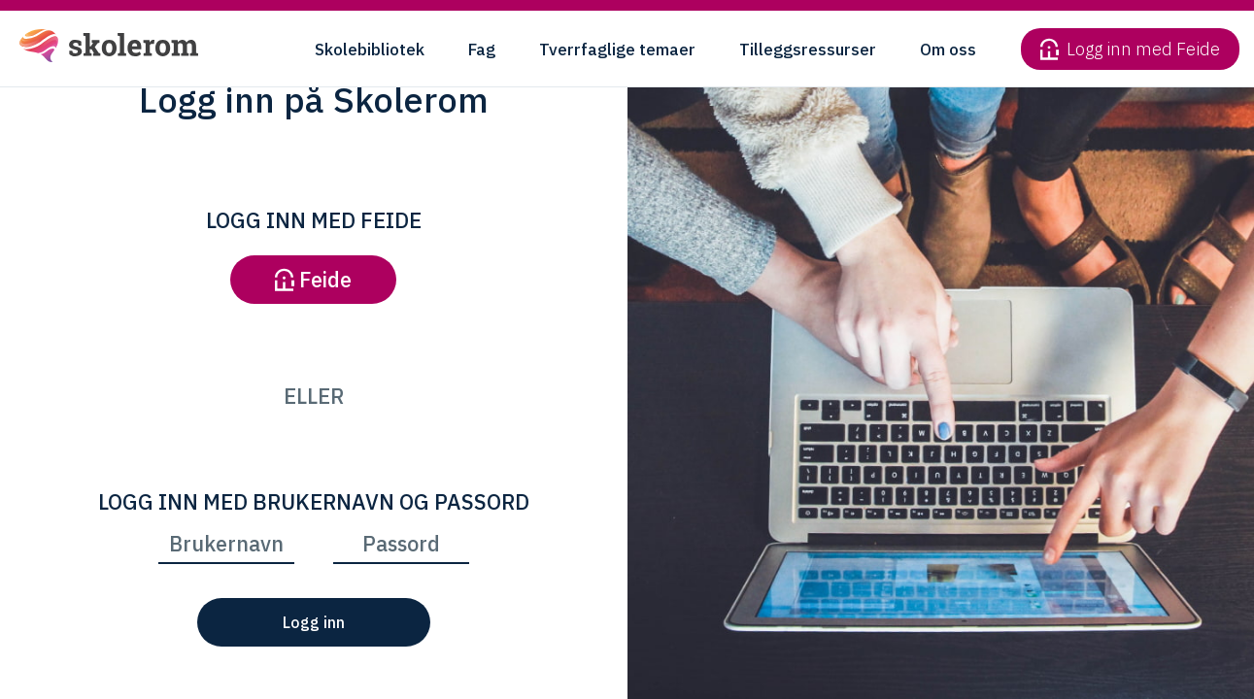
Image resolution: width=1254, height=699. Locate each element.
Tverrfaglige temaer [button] (617, 49)
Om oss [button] (948, 49)
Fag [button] (481, 49)
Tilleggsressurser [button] (807, 49)
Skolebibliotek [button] (369, 49)
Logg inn (314, 622)
